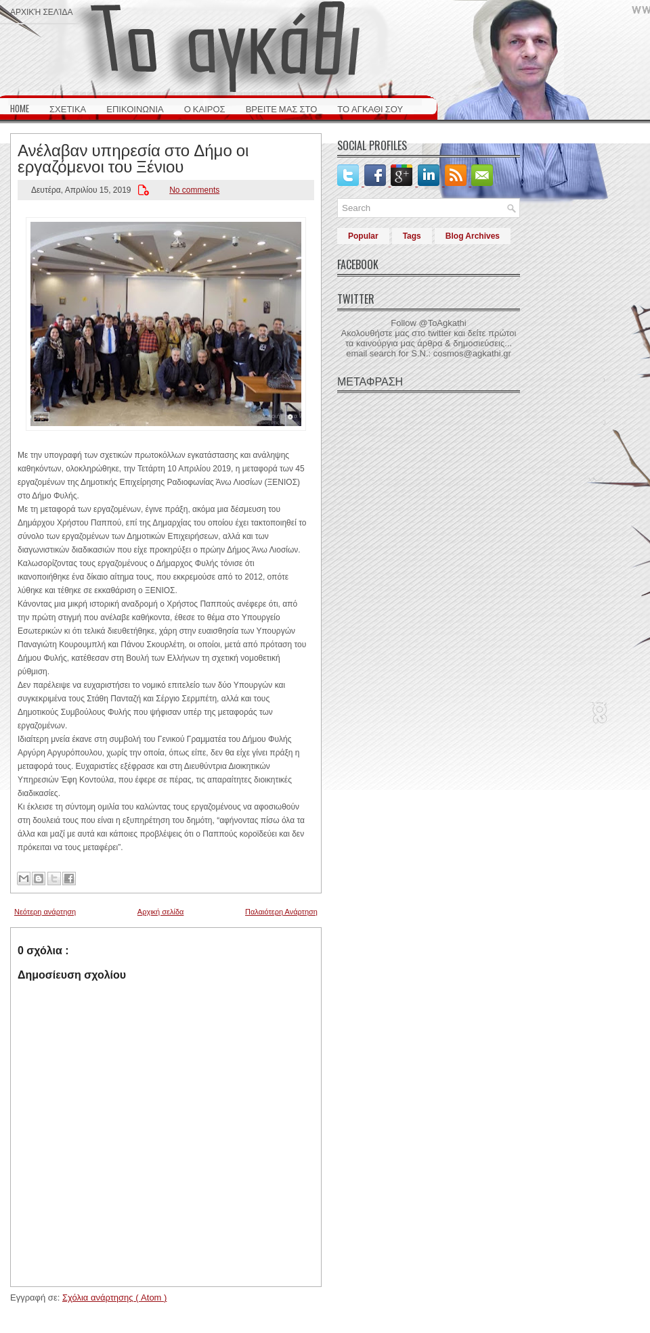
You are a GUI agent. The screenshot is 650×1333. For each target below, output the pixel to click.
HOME (19, 108)
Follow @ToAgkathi (428, 323)
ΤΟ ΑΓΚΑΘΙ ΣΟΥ (370, 108)
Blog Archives (473, 236)
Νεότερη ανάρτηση (45, 912)
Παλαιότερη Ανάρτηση (281, 912)
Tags (412, 236)
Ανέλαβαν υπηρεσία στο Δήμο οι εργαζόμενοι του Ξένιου (133, 157)
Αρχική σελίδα (41, 11)
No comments (194, 190)
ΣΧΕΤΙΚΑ (67, 108)
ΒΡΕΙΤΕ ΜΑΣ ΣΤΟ (282, 108)
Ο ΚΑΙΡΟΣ (204, 108)
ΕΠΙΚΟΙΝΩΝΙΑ (134, 108)
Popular (363, 236)
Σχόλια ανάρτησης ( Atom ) (114, 1297)
